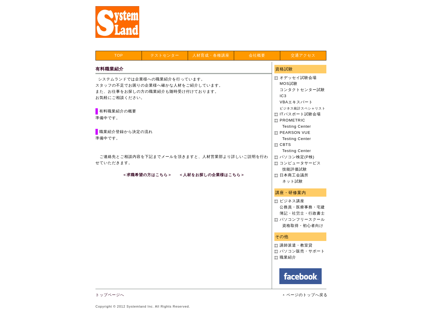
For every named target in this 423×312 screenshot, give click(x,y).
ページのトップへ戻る (307, 295)
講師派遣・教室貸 (296, 245)
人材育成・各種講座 (210, 55)
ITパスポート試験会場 (300, 114)
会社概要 (257, 55)
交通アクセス (303, 55)
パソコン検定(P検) (297, 157)
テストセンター (164, 55)
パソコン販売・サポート (302, 251)
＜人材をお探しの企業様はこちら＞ (212, 175)
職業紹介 (288, 257)
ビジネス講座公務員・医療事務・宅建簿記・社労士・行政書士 (302, 207)
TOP (118, 55)
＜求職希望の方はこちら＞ (147, 175)
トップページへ (109, 295)
